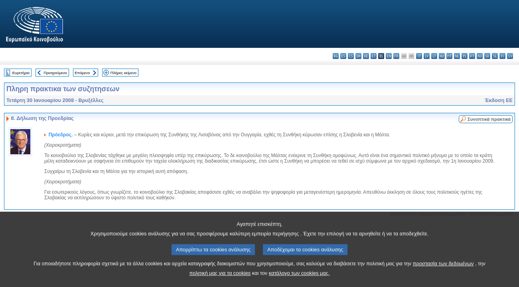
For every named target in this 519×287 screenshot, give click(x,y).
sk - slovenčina (487, 56)
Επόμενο (82, 73)
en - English (389, 56)
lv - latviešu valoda (427, 56)
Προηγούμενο (55, 73)
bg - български (336, 56)
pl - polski (465, 56)
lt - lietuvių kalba (434, 56)
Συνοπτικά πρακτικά (489, 119)
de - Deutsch (366, 56)
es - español (343, 56)
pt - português (472, 56)
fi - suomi (502, 56)
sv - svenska (510, 56)
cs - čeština (351, 56)
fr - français (396, 56)
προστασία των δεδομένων (443, 274)
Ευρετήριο (21, 73)
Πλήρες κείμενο (123, 73)
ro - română (480, 56)
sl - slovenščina (495, 56)
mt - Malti (449, 56)
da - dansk (358, 56)
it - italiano (419, 56)
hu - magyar (442, 56)
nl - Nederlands (457, 56)
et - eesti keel (374, 56)
